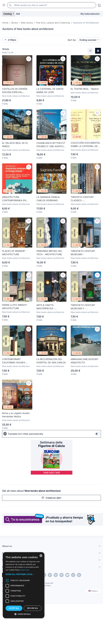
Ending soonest (88, 40)
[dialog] (51, 588)
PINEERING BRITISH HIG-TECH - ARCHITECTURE (49, 253)
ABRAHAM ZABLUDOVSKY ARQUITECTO (85, 361)
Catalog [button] (7, 13)
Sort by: (72, 40)
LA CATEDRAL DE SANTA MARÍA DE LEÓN (49, 90)
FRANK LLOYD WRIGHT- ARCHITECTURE (14, 307)
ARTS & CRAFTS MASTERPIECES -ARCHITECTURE (45, 307)
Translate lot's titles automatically (23, 433)
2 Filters (10, 40)
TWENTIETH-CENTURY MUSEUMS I (83, 253)
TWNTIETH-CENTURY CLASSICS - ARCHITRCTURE (82, 199)
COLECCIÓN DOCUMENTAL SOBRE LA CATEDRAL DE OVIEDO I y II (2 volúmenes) (85, 144)
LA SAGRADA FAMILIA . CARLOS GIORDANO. (48, 199)
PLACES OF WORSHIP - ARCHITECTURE (14, 253)
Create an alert (51, 497)
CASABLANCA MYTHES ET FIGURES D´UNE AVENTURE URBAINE (51, 145)
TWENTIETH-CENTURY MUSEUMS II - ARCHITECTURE (83, 307)
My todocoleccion (90, 13)
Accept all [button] (28, 608)
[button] (51, 574)
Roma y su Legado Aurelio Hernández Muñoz (16, 415)
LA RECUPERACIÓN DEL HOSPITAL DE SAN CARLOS (51, 361)
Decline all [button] (74, 608)
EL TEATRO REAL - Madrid (85, 88)
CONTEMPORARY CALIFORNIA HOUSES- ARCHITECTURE (14, 361)
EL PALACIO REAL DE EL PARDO (15, 145)
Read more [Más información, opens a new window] (38, 570)
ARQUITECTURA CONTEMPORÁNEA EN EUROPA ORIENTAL (14, 199)
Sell (18, 13)
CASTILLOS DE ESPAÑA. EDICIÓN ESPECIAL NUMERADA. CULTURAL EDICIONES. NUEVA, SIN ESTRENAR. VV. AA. (15, 90)
